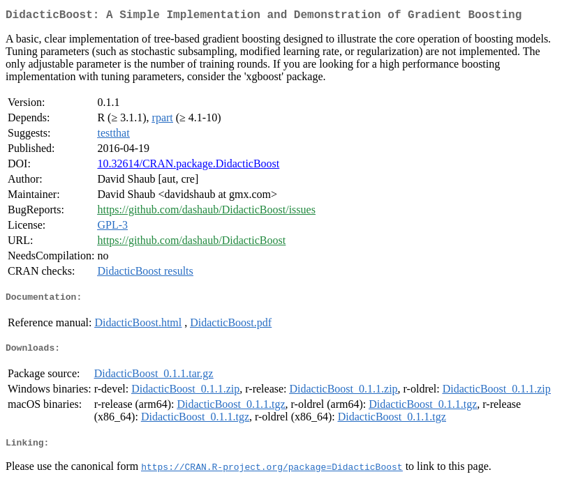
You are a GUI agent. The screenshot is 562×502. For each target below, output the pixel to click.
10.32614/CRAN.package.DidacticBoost (188, 166)
